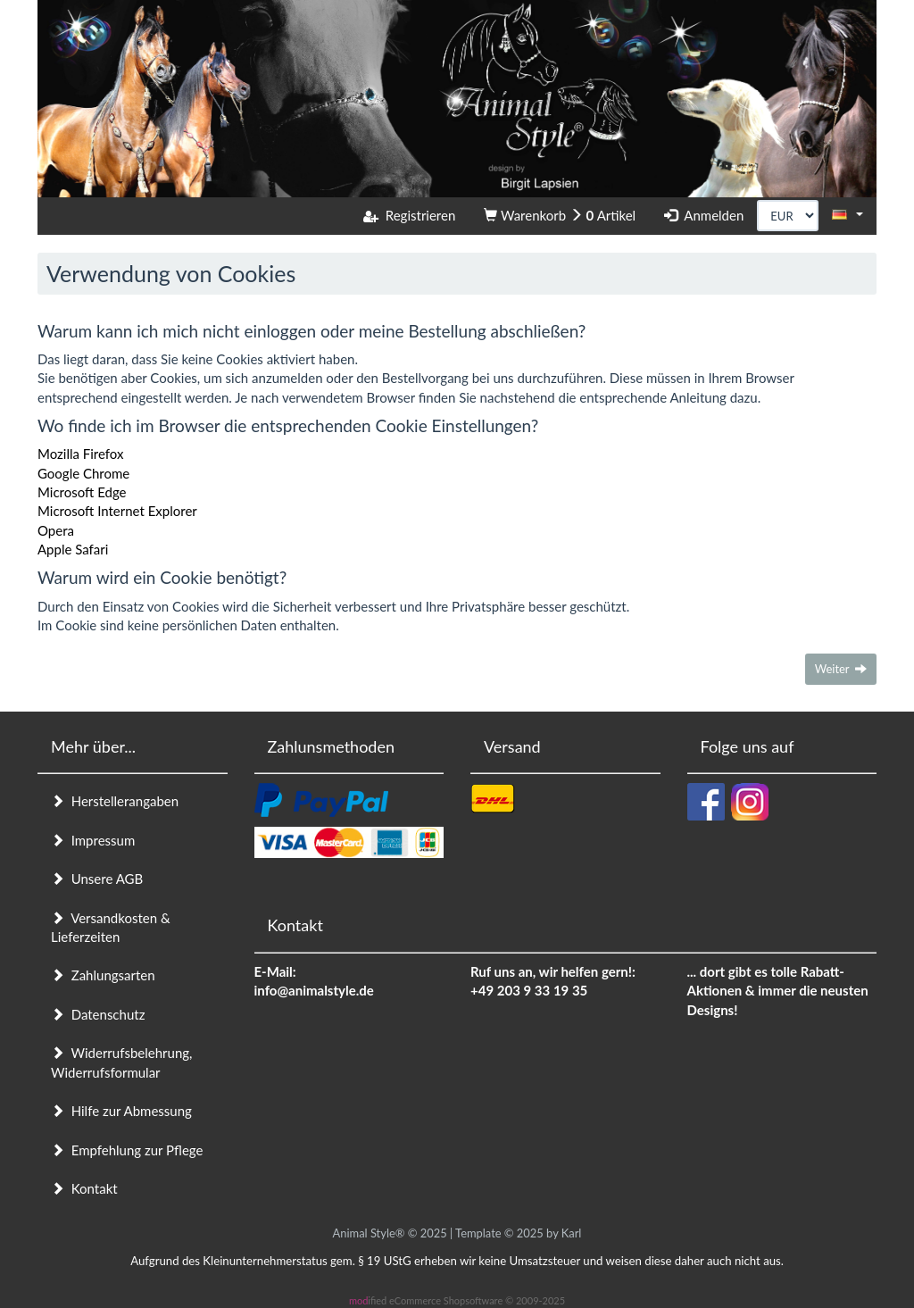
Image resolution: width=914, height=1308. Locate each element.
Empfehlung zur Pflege (127, 1150)
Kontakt (84, 1188)
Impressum (93, 840)
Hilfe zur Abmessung (121, 1111)
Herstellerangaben (115, 801)
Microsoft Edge (82, 492)
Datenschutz (98, 1014)
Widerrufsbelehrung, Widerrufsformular (121, 1062)
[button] (847, 214)
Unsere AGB (97, 879)
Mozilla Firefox (80, 454)
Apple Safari (72, 549)
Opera (55, 530)
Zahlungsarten (103, 975)
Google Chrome (83, 473)
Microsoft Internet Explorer (117, 511)
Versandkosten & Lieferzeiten (110, 927)
